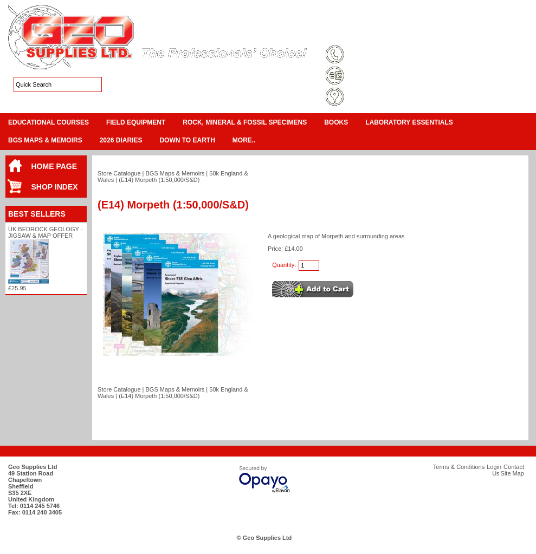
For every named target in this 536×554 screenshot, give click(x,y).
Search (509, 34)
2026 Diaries (121, 140)
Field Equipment (135, 122)
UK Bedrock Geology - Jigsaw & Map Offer (45, 232)
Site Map (411, 34)
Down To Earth (187, 140)
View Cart (485, 21)
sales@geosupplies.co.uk (383, 76)
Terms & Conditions (363, 34)
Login (442, 34)
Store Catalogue (119, 173)
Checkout (517, 21)
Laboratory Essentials (409, 122)
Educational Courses (48, 122)
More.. (244, 140)
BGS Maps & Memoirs (45, 140)
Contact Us (474, 34)
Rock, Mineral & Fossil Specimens (245, 122)
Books (336, 122)
